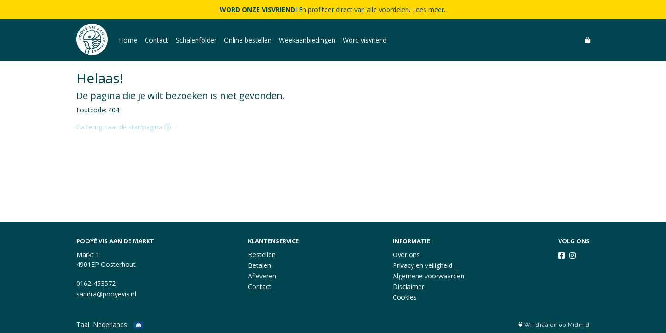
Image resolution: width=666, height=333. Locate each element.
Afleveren (262, 275)
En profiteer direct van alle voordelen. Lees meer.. (333, 9)
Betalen (259, 265)
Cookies (405, 297)
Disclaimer (408, 286)
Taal (82, 324)
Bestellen (262, 254)
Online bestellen (247, 40)
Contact (156, 40)
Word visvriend (365, 40)
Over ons (406, 254)
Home (128, 40)
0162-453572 (96, 283)
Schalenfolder (196, 40)
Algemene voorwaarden (428, 275)
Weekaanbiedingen (307, 40)
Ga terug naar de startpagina (123, 127)
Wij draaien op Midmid (554, 325)
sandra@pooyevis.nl (106, 294)
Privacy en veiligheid (422, 265)
